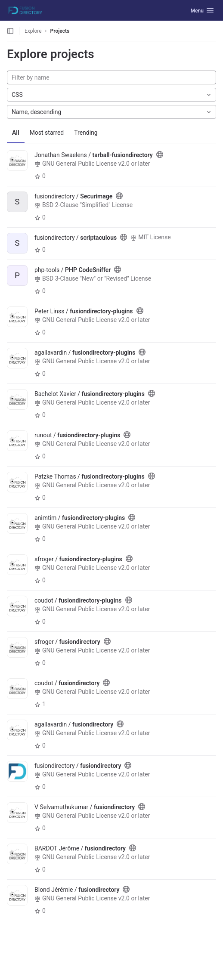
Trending (86, 132)
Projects (60, 31)
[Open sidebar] (10, 31)
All (15, 132)
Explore (33, 31)
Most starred (47, 132)
